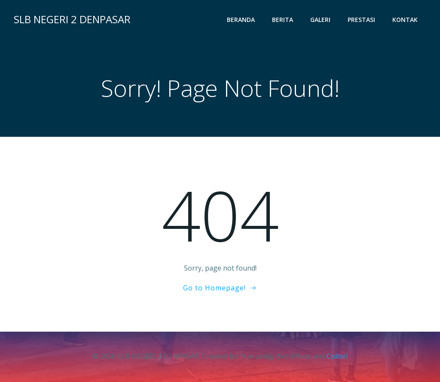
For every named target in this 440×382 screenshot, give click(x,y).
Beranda (241, 19)
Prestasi (361, 19)
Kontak (405, 19)
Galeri (320, 19)
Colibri (337, 356)
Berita (282, 19)
